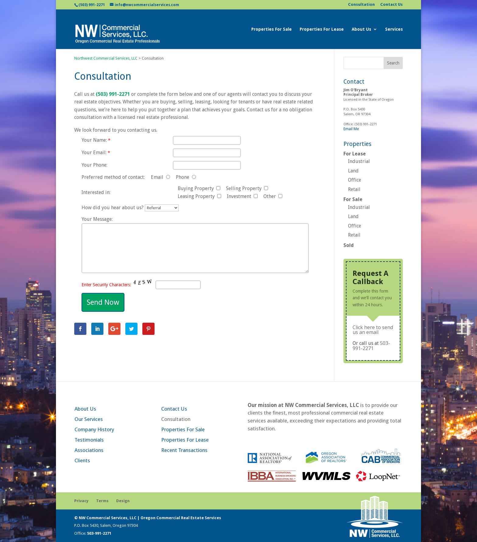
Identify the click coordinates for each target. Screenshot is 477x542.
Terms (102, 501)
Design (123, 501)
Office (354, 180)
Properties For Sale (271, 29)
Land (353, 171)
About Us (361, 29)
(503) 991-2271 (91, 5)
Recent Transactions (184, 450)
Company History (94, 429)
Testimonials (89, 440)
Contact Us (391, 5)
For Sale (352, 199)
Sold (348, 245)
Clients (82, 460)
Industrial (359, 161)
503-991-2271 (371, 346)
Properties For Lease (322, 29)
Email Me (351, 129)
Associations (89, 450)
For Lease (354, 154)
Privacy (81, 501)
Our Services (89, 419)
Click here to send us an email (373, 329)
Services (394, 29)
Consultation (361, 5)
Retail (354, 189)
